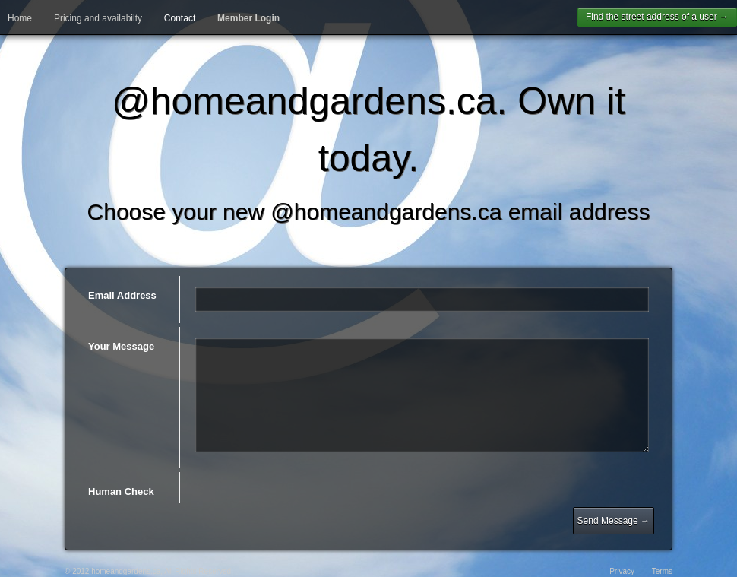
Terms (662, 571)
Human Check (121, 491)
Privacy (621, 571)
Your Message (121, 346)
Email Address (122, 295)
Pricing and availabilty (98, 18)
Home (20, 18)
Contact (179, 18)
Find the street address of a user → (657, 16)
